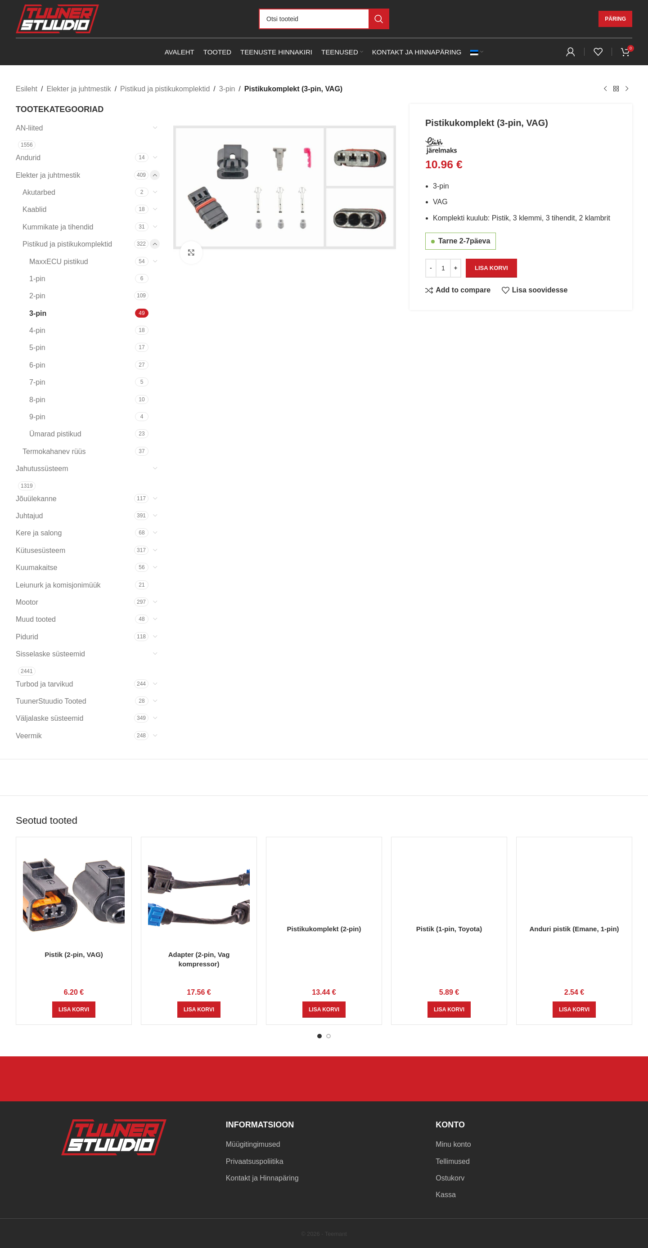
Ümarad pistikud (55, 434)
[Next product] (626, 89)
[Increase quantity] (455, 267)
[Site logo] (57, 18)
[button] (73, 1009)
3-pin (227, 89)
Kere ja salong (39, 533)
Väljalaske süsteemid (49, 718)
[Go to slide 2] (328, 1036)
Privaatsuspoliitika (255, 1161)
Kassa (445, 1195)
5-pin (37, 347)
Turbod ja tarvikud (44, 684)
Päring (615, 19)
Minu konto (453, 1144)
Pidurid (27, 637)
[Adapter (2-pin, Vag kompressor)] (199, 895)
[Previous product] (605, 89)
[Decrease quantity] (430, 267)
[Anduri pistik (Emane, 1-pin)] (574, 882)
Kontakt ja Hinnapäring (262, 1178)
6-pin (37, 365)
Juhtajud (29, 516)
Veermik (29, 736)
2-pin (37, 296)
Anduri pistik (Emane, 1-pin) (574, 929)
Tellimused (453, 1161)
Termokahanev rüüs (54, 451)
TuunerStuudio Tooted (51, 701)
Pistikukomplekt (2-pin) (324, 929)
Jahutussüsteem (42, 468)
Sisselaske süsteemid (50, 654)
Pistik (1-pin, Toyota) (449, 929)
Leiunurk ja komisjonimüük (58, 585)
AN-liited (29, 128)
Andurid (28, 158)
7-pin (37, 382)
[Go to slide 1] (319, 1036)
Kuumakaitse (37, 567)
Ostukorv (450, 1178)
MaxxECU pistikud (58, 261)
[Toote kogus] (443, 267)
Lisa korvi (491, 267)
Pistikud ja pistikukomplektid (165, 89)
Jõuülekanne (36, 499)
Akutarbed (38, 192)
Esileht (26, 89)
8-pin (37, 400)
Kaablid (34, 209)
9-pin (37, 417)
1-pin (37, 279)
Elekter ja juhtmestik (78, 89)
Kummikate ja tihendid (57, 227)
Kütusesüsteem (40, 550)
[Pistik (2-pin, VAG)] (74, 895)
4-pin (37, 330)
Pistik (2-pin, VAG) (74, 954)
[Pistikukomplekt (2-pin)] (324, 882)
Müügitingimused (253, 1144)
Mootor (27, 602)
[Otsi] (324, 19)
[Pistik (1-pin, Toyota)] (449, 882)
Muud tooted (36, 619)
